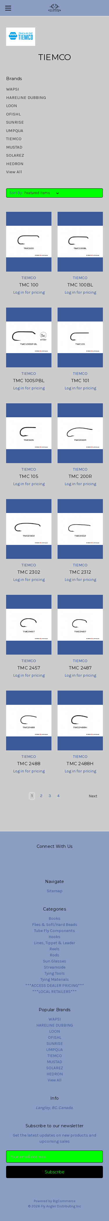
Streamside (54, 967)
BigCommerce (64, 1201)
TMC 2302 (28, 572)
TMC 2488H (80, 763)
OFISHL (13, 114)
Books (54, 918)
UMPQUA (14, 130)
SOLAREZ (15, 155)
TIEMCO (14, 138)
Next (96, 796)
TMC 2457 (28, 668)
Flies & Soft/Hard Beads (54, 924)
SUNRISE (15, 122)
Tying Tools (54, 973)
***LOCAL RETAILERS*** (54, 991)
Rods (54, 955)
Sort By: (16, 193)
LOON (11, 105)
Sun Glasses (54, 961)
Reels (54, 949)
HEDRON (15, 163)
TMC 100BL (80, 285)
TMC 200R (80, 476)
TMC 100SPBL (29, 380)
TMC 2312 (80, 572)
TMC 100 (29, 285)
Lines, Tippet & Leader (54, 942)
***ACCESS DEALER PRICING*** (54, 985)
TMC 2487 (80, 668)
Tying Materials (54, 979)
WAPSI (12, 89)
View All (14, 171)
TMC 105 (28, 476)
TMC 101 (80, 380)
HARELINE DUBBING (26, 97)
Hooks (54, 936)
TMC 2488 (28, 763)
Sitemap (54, 890)
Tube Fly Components (54, 930)
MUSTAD (14, 147)
